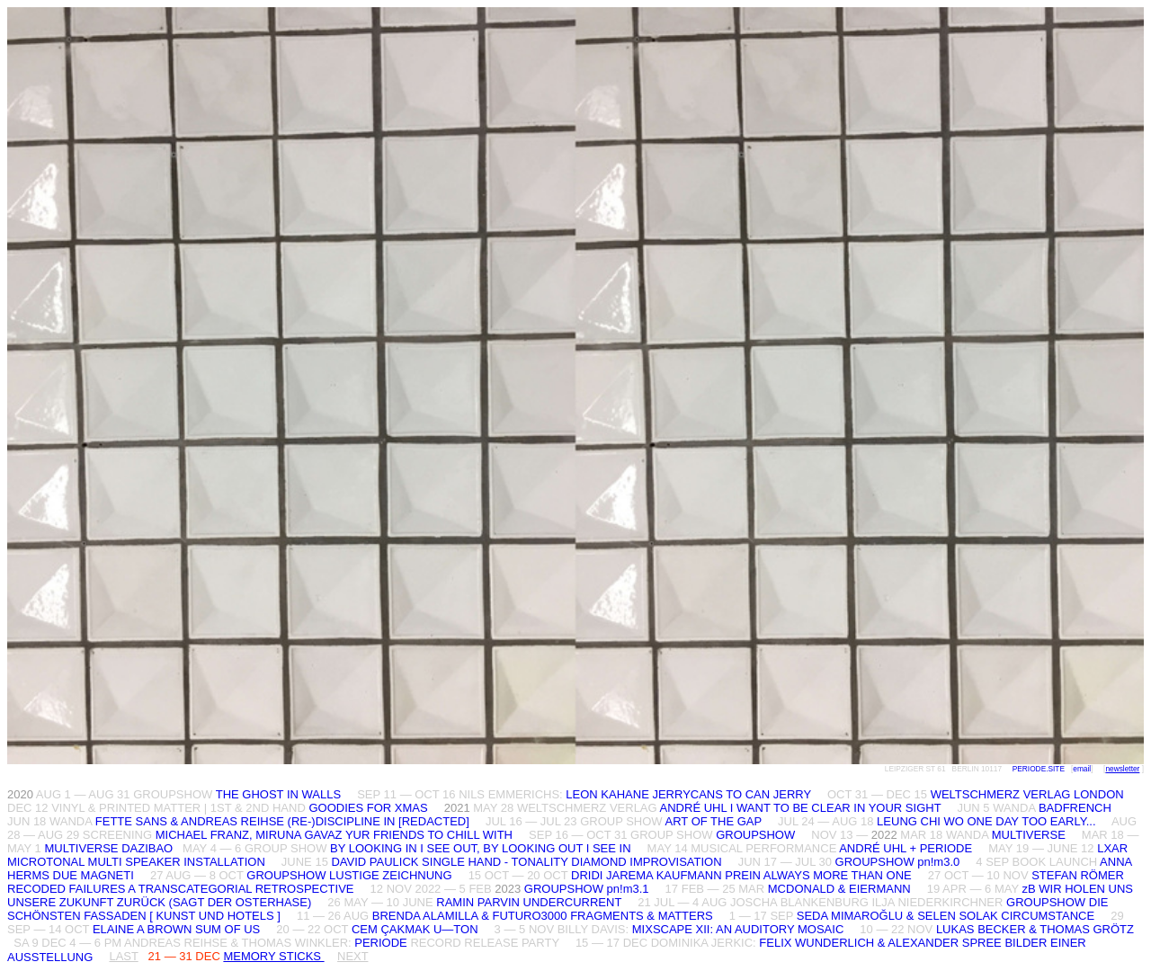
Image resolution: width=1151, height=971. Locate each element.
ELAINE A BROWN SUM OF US (176, 929)
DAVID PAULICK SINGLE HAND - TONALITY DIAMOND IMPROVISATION (528, 862)
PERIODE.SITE (1039, 768)
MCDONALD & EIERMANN (839, 888)
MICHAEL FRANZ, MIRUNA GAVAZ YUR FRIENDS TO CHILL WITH (334, 835)
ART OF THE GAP (713, 821)
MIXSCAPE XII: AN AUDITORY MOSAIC (739, 929)
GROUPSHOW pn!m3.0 (897, 862)
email (1082, 768)
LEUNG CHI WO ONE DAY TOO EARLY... (986, 821)
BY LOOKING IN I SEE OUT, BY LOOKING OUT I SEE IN (480, 848)
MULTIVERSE (1029, 835)
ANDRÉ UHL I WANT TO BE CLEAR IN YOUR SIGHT (800, 808)
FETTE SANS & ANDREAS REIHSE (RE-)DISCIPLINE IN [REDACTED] (282, 821)
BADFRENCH (1075, 808)
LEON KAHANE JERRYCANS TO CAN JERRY (688, 794)
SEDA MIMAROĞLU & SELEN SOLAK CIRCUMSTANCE (945, 915)
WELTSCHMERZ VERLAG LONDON (1027, 794)
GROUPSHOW (755, 835)
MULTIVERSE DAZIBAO (108, 848)
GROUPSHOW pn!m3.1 (586, 888)
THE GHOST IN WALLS (278, 794)
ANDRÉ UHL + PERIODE (905, 848)
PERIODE (380, 942)
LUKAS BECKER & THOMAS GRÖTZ (1035, 929)
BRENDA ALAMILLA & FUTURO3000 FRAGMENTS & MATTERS (542, 915)
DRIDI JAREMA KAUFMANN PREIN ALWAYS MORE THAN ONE (741, 875)
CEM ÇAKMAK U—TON (415, 929)
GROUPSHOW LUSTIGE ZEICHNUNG (348, 875)
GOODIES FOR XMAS (367, 808)
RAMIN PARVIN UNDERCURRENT (530, 902)
